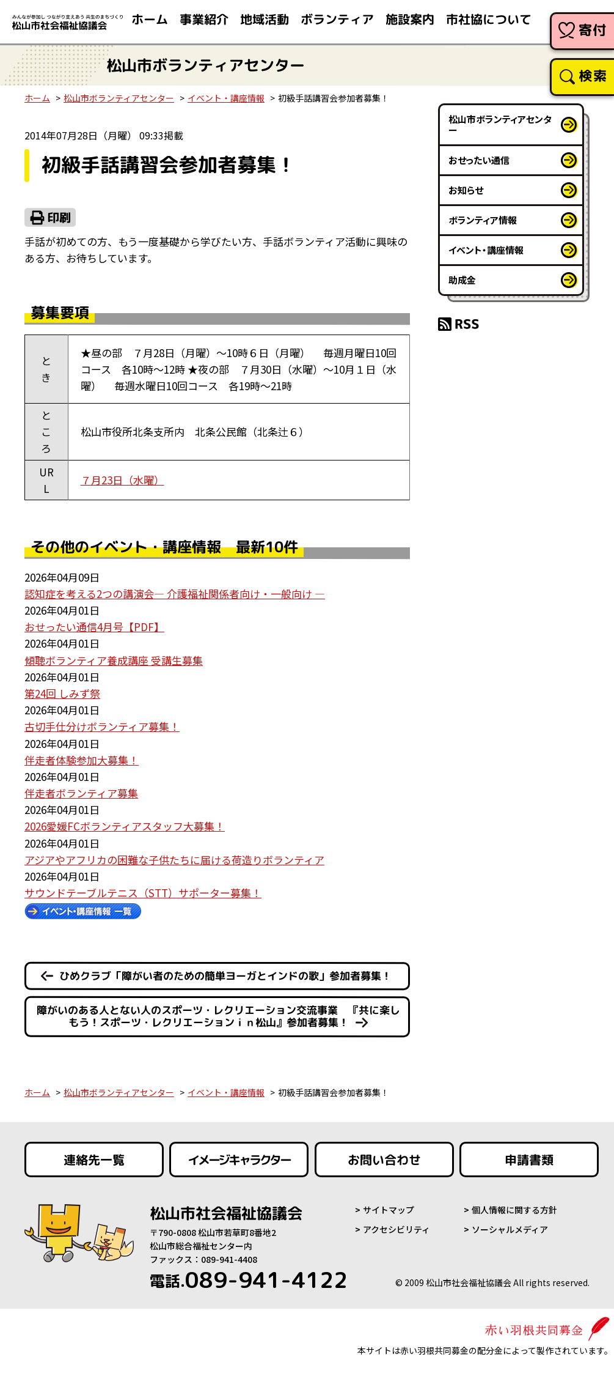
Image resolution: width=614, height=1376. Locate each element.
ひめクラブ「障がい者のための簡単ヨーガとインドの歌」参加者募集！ (225, 976)
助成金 (462, 279)
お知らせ (465, 189)
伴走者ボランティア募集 (81, 793)
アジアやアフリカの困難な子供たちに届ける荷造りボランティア (174, 859)
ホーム (37, 98)
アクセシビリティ (396, 1229)
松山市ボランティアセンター (119, 98)
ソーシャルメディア (510, 1229)
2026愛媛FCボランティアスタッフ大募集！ (124, 826)
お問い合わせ (384, 1159)
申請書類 (529, 1159)
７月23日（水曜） (122, 479)
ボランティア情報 (482, 219)
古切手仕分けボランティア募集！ (102, 726)
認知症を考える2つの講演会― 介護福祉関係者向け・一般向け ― (174, 593)
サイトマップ (388, 1210)
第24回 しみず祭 (62, 693)
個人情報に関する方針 (514, 1210)
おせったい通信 (479, 160)
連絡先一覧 (94, 1159)
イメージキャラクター (239, 1159)
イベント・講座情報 (226, 98)
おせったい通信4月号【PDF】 (94, 626)
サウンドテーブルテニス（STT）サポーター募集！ (142, 892)
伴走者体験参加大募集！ (81, 760)
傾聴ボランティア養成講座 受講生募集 (113, 660)
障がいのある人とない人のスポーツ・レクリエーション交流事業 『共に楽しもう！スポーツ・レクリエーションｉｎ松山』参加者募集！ (218, 1016)
